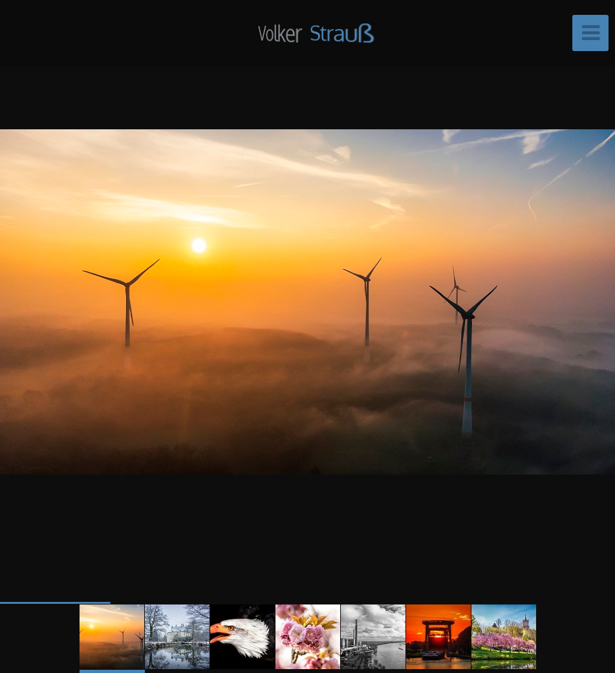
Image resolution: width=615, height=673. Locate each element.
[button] (576, 301)
